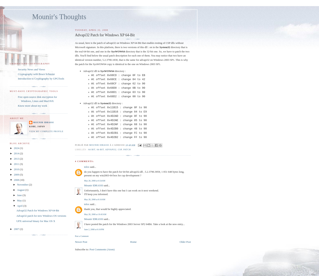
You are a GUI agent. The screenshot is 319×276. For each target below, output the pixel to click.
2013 (17, 158)
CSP (120, 149)
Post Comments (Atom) (102, 249)
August (21, 189)
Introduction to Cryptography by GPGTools (41, 78)
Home (133, 241)
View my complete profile (46, 131)
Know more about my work (32, 105)
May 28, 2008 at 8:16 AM (94, 199)
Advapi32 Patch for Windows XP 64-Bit (37, 210)
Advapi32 (110, 149)
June (20, 195)
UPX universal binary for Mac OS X (35, 221)
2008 (17, 179)
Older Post (185, 241)
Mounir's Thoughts (59, 17)
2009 (17, 174)
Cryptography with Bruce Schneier (36, 74)
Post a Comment (81, 236)
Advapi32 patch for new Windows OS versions (41, 215)
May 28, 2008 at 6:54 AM (94, 181)
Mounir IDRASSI (93, 185)
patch (127, 149)
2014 (17, 153)
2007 (17, 229)
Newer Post (81, 241)
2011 (17, 164)
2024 (17, 148)
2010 (17, 169)
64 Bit (91, 149)
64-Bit (100, 149)
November (23, 184)
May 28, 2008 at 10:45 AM (95, 214)
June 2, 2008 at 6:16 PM (94, 229)
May (20, 200)
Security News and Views (31, 69)
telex (86, 166)
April (20, 205)
